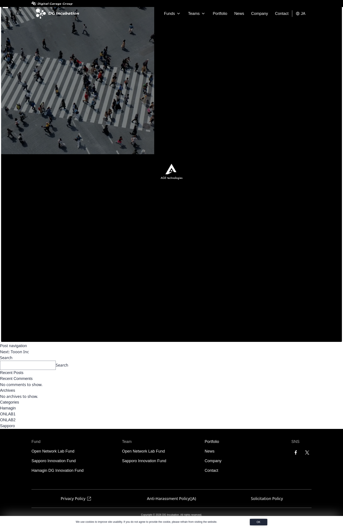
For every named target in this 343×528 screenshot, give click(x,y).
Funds (172, 13)
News (239, 13)
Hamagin (8, 408)
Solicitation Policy (267, 498)
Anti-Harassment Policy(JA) (171, 498)
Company (259, 13)
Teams (197, 13)
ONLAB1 (8, 414)
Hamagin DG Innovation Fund (58, 470)
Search (6, 357)
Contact (282, 13)
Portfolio (220, 13)
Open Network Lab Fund (53, 451)
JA (300, 13)
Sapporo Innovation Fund (54, 461)
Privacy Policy (76, 498)
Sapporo (7, 426)
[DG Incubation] (56, 13)
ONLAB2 (8, 420)
